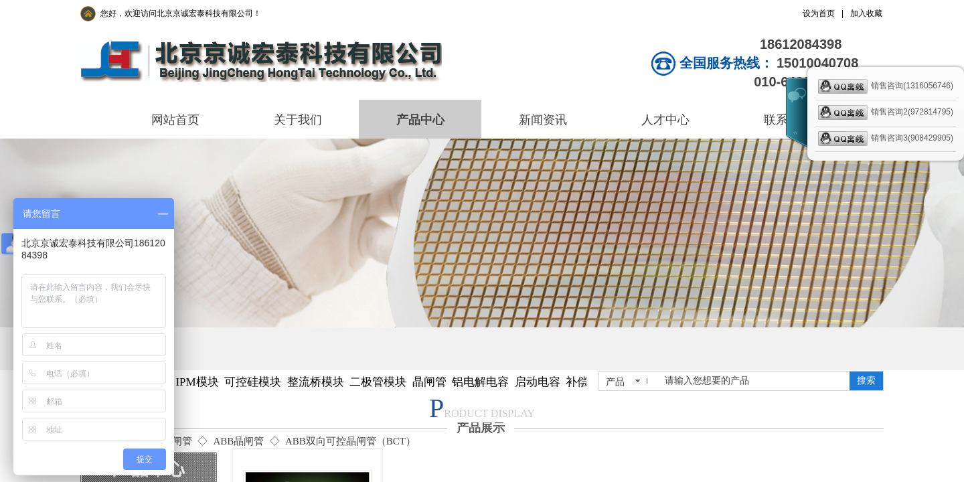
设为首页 (819, 13)
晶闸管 (177, 441)
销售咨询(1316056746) (885, 86)
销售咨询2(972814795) (885, 112)
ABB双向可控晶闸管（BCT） (350, 441)
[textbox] (754, 381)
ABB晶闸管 (238, 441)
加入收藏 (866, 13)
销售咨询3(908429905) (885, 138)
